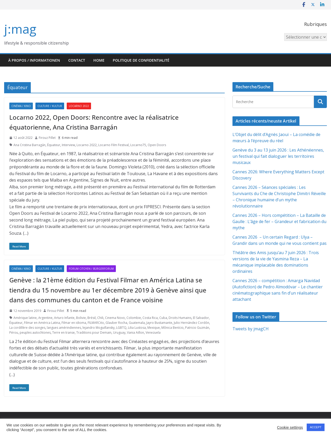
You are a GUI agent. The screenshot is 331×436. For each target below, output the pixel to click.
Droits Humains (180, 318)
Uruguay (119, 332)
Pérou (13, 332)
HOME (98, 60)
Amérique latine (25, 318)
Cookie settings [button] (290, 427)
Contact (76, 60)
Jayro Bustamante (159, 322)
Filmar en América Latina (42, 322)
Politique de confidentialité (141, 60)
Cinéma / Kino (21, 106)
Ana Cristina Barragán (29, 145)
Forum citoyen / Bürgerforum (91, 268)
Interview (68, 145)
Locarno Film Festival (113, 145)
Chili (100, 318)
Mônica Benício (172, 327)
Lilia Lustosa (137, 327)
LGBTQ (121, 327)
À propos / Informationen (34, 60)
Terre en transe (63, 332)
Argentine (45, 318)
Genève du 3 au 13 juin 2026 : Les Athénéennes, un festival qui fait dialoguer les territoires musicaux (278, 156)
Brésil (91, 318)
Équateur (53, 145)
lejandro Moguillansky (98, 327)
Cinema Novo (115, 318)
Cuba (163, 318)
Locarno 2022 (79, 106)
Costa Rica (150, 318)
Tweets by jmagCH (250, 329)
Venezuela (153, 332)
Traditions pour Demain (93, 332)
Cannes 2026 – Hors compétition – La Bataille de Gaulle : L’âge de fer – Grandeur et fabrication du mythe (279, 221)
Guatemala (137, 322)
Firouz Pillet (47, 137)
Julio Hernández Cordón (191, 322)
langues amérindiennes (64, 327)
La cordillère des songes (27, 327)
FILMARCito (96, 322)
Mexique (153, 327)
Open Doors (157, 145)
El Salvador (201, 318)
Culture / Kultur (49, 106)
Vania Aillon (135, 332)
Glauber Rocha (116, 322)
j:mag (20, 28)
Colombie (133, 318)
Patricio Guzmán (197, 327)
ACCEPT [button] (315, 427)
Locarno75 (138, 145)
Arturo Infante (64, 318)
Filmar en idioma (74, 322)
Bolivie (81, 318)
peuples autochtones (35, 332)
